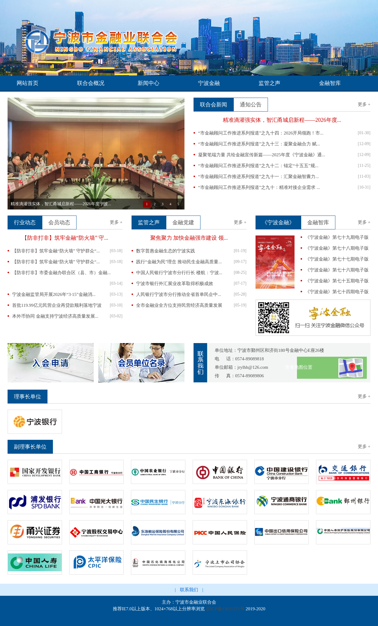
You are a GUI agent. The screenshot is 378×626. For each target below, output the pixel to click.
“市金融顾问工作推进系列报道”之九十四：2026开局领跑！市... (261, 133)
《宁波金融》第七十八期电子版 (337, 248)
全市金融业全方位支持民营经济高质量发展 (179, 305)
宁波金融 (209, 83)
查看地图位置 (298, 367)
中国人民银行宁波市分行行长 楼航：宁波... (179, 272)
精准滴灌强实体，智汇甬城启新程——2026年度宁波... (61, 204)
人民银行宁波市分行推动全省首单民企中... (178, 294)
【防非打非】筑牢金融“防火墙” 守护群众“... (56, 250)
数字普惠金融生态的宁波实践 (165, 250)
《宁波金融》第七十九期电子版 (337, 237)
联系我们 (189, 589)
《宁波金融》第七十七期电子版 (337, 259)
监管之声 (269, 83)
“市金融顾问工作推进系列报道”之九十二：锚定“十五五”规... (258, 165)
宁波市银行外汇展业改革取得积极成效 (174, 283)
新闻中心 (148, 83)
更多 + (364, 104)
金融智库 (330, 83)
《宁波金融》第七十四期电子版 (337, 291)
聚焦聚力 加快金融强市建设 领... (189, 238)
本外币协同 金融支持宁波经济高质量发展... (55, 316)
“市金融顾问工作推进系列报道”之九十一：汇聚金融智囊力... (258, 176)
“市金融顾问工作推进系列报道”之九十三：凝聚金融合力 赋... (259, 143)
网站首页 (27, 83)
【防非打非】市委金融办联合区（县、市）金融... (61, 272)
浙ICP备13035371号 (225, 608)
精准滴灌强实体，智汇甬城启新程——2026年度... (282, 120)
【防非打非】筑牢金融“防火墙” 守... (65, 238)
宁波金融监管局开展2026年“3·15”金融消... (54, 294)
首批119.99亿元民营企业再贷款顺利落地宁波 (57, 305)
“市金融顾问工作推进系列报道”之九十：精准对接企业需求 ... (259, 187)
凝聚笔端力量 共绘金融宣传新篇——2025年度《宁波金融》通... (261, 154)
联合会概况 (90, 83)
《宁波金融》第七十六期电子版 (337, 270)
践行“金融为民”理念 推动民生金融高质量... (179, 261)
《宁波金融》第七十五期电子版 (337, 280)
